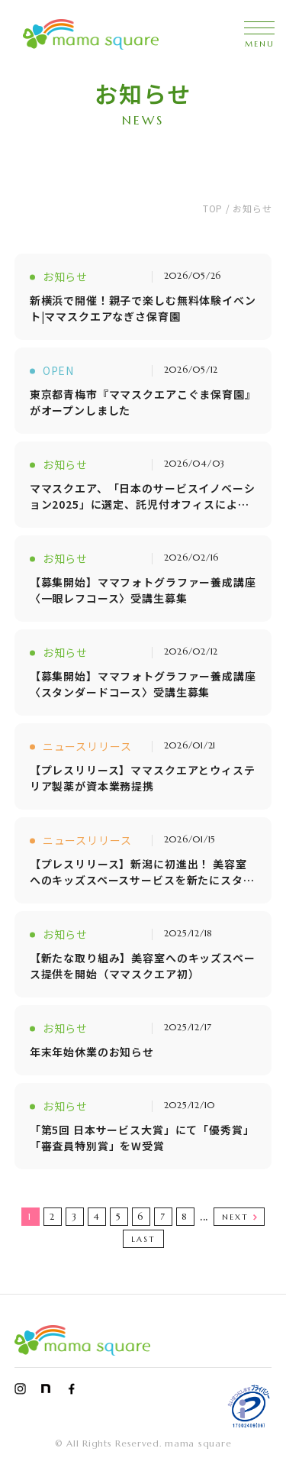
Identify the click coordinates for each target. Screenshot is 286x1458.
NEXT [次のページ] (235, 1217)
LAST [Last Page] (143, 1239)
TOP (213, 208)
